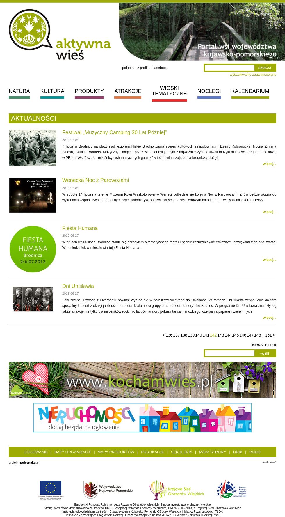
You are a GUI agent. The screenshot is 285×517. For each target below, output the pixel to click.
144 (228, 335)
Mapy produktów (116, 452)
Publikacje (152, 452)
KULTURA (52, 91)
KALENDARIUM (250, 91)
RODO (255, 452)
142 (213, 335)
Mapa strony (212, 452)
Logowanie (36, 452)
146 (242, 335)
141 (206, 335)
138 (183, 335)
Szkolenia (181, 452)
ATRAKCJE (127, 91)
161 (268, 335)
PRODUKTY (89, 91)
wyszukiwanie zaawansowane (253, 74)
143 (220, 335)
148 (257, 335)
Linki (238, 452)
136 (169, 335)
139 (191, 335)
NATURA (19, 91)
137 (176, 335)
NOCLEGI (209, 91)
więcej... (269, 164)
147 (250, 335)
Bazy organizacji (72, 452)
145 (235, 335)
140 (198, 335)
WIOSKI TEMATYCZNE (169, 91)
